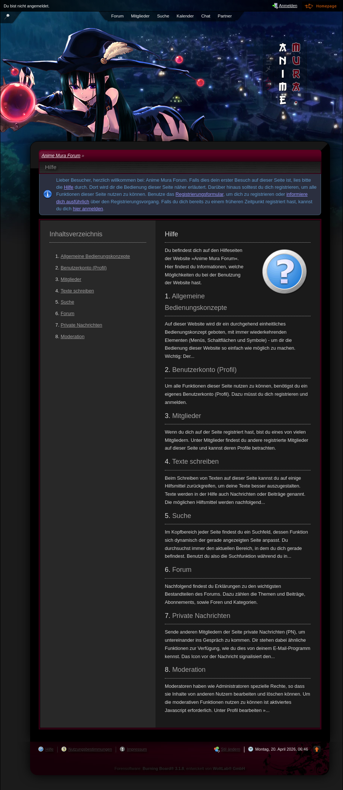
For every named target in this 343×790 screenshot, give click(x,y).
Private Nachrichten (81, 325)
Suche (67, 302)
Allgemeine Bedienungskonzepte (95, 256)
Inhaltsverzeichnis (75, 234)
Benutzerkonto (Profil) (84, 268)
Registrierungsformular (200, 194)
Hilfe (69, 187)
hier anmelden (88, 208)
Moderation (72, 336)
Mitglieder (71, 279)
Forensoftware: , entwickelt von (180, 768)
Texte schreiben (77, 291)
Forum (67, 313)
